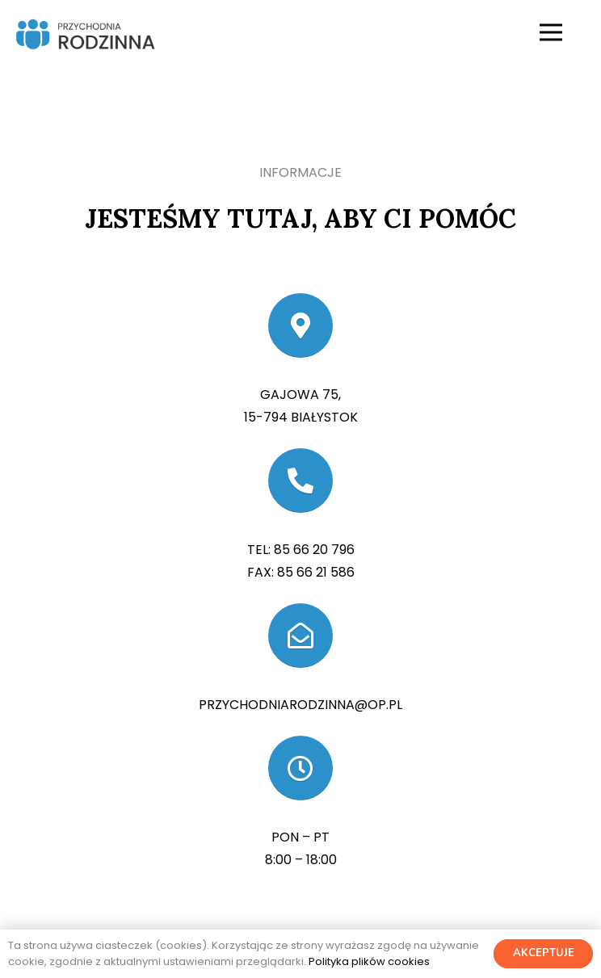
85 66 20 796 (314, 549)
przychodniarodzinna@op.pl (300, 704)
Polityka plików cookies (369, 961)
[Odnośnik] (84, 32)
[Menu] (551, 32)
